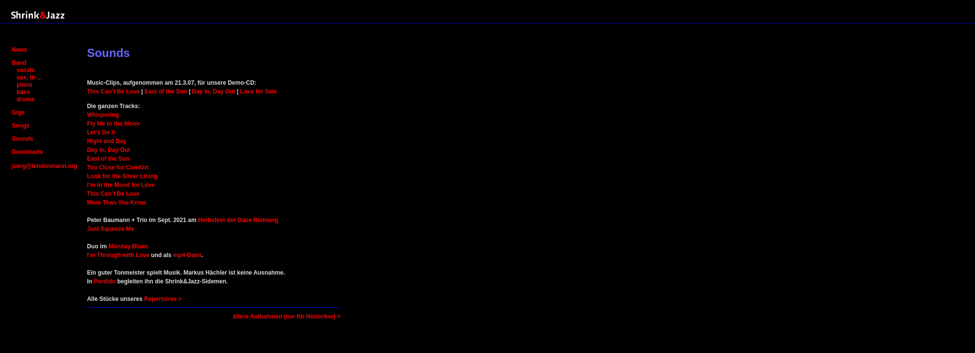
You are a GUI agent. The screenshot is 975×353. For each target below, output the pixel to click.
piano (24, 84)
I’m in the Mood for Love (121, 185)
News (19, 49)
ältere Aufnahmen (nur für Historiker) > (287, 316)
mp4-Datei (187, 255)
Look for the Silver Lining (122, 176)
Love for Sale (258, 91)
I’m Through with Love (118, 255)
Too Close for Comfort (117, 167)
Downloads (27, 152)
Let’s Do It (101, 132)
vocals (26, 70)
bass (23, 92)
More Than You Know (116, 202)
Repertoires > (163, 299)
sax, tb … (29, 77)
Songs (21, 125)
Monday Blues (128, 246)
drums (26, 99)
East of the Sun (165, 91)
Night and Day (106, 141)
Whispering (102, 114)
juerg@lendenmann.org (44, 166)
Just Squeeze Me (110, 228)
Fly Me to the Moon (113, 123)
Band (19, 62)
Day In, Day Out (213, 91)
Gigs (18, 112)
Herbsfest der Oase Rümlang (238, 220)
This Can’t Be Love (113, 91)
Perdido (105, 281)
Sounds (22, 138)
